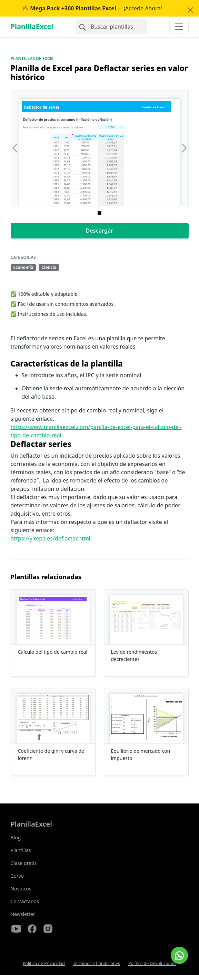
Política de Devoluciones (152, 963)
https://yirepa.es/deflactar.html (50, 538)
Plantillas (21, 850)
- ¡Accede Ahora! (92, 8)
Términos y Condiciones (96, 963)
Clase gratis (24, 863)
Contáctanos (25, 901)
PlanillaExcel (32, 26)
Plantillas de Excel (32, 58)
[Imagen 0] (99, 212)
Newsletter (23, 914)
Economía (23, 267)
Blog (16, 837)
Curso (17, 875)
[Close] (190, 10)
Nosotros (21, 888)
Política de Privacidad (44, 963)
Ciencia (48, 267)
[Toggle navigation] (179, 26)
